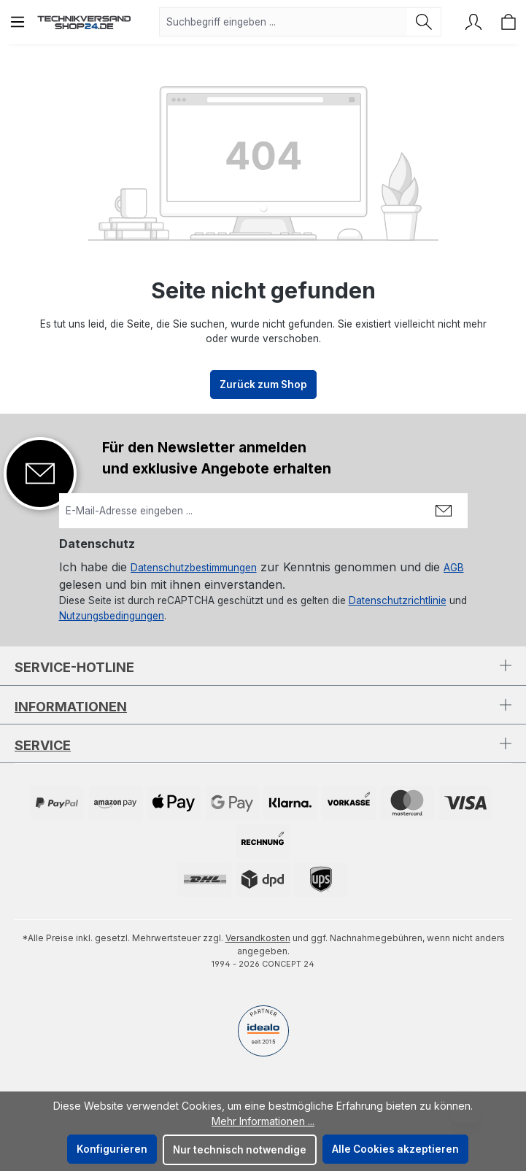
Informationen (71, 706)
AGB (454, 567)
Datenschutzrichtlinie (397, 600)
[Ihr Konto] (473, 21)
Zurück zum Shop (263, 384)
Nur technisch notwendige (239, 1150)
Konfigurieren (112, 1149)
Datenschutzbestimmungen (194, 567)
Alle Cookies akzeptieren (395, 1149)
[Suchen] (424, 21)
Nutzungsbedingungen (111, 616)
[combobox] (283, 21)
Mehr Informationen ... (263, 1121)
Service (43, 745)
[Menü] (17, 21)
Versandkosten (257, 937)
